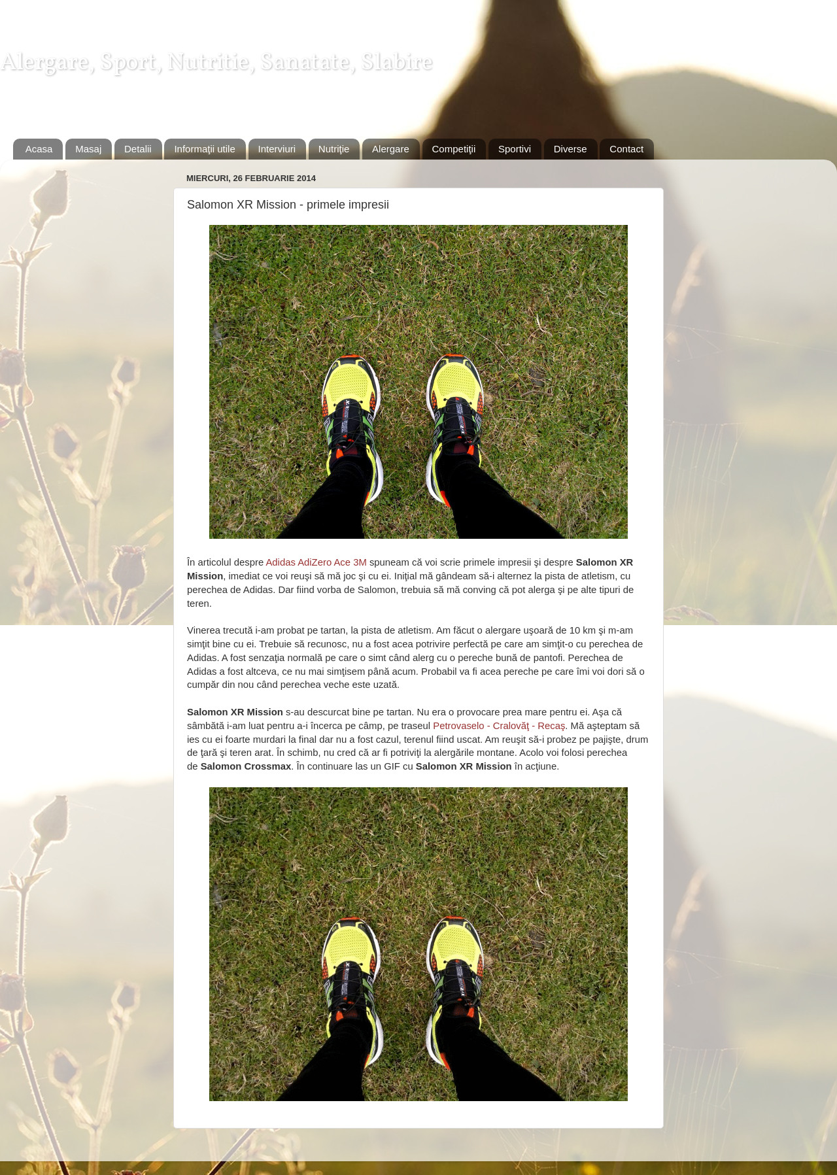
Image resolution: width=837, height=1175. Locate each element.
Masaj (88, 148)
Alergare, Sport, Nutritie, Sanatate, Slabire (216, 63)
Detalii (138, 148)
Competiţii (454, 148)
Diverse (570, 148)
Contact (626, 148)
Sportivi (514, 148)
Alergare (390, 148)
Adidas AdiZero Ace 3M (315, 562)
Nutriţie (334, 148)
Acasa (39, 148)
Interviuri (277, 148)
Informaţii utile (204, 148)
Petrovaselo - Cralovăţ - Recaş (499, 726)
